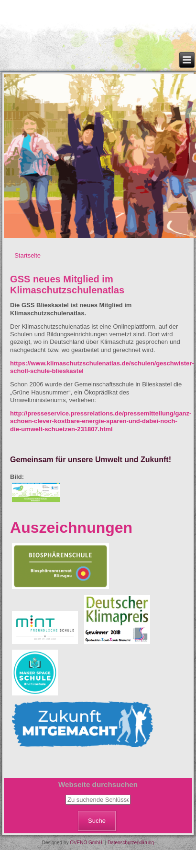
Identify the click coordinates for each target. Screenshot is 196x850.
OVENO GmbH (86, 842)
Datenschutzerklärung (131, 842)
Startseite (27, 255)
